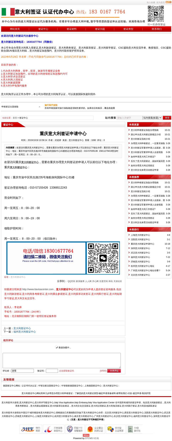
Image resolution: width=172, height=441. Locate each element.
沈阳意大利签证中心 (140, 239)
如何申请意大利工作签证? (143, 156)
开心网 (95, 281)
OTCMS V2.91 (92, 438)
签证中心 (43, 28)
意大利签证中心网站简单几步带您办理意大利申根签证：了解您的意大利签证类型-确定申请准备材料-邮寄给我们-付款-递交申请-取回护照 (86, 393)
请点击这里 (109, 108)
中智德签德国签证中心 (72, 385)
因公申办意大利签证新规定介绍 (146, 134)
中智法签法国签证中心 (49, 385)
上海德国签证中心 (92, 385)
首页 (15, 118)
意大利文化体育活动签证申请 (145, 170)
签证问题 (100, 28)
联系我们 (157, 28)
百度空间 (103, 281)
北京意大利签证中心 (140, 275)
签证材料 (72, 28)
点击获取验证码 (66, 371)
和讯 (111, 281)
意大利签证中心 (18, 277)
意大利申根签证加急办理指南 (145, 130)
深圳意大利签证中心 (140, 248)
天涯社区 (117, 281)
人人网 (88, 281)
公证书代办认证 (29, 385)
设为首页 (160, 2)
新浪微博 (80, 281)
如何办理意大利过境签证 (142, 165)
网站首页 (15, 28)
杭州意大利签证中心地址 (142, 266)
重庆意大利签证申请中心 (142, 244)
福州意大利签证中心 (24, 331)
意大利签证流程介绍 (140, 139)
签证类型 (128, 28)
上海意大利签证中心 (140, 235)
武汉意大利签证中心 (140, 253)
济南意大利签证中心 (140, 261)
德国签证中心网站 (11, 385)
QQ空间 (71, 281)
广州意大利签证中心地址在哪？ (146, 270)
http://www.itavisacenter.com (38, 289)
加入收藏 (151, 2)
